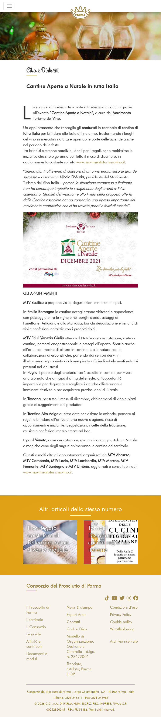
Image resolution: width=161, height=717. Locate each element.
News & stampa (79, 607)
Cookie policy (121, 622)
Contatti (73, 622)
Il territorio (34, 620)
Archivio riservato (124, 641)
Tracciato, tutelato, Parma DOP (79, 669)
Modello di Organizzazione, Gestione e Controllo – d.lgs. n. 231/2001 (81, 647)
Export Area (76, 615)
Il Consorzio (36, 627)
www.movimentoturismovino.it (100, 162)
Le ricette (33, 634)
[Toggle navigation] (9, 6)
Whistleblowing (122, 629)
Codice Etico (77, 629)
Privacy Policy (120, 615)
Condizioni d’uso (124, 607)
